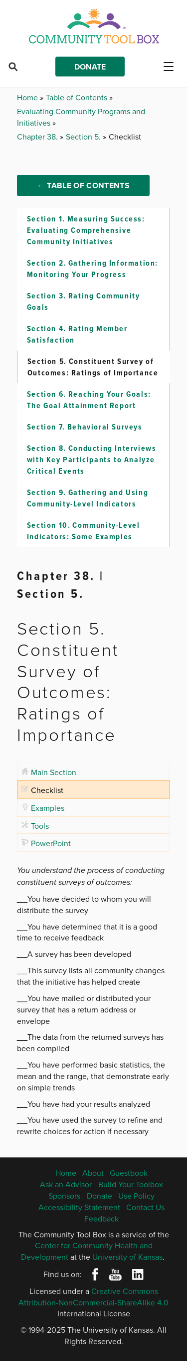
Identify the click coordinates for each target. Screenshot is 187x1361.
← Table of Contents (83, 185)
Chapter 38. (38, 136)
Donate (90, 66)
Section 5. (84, 136)
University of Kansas (127, 1256)
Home (28, 97)
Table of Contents (77, 97)
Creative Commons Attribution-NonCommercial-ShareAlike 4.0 (93, 1297)
